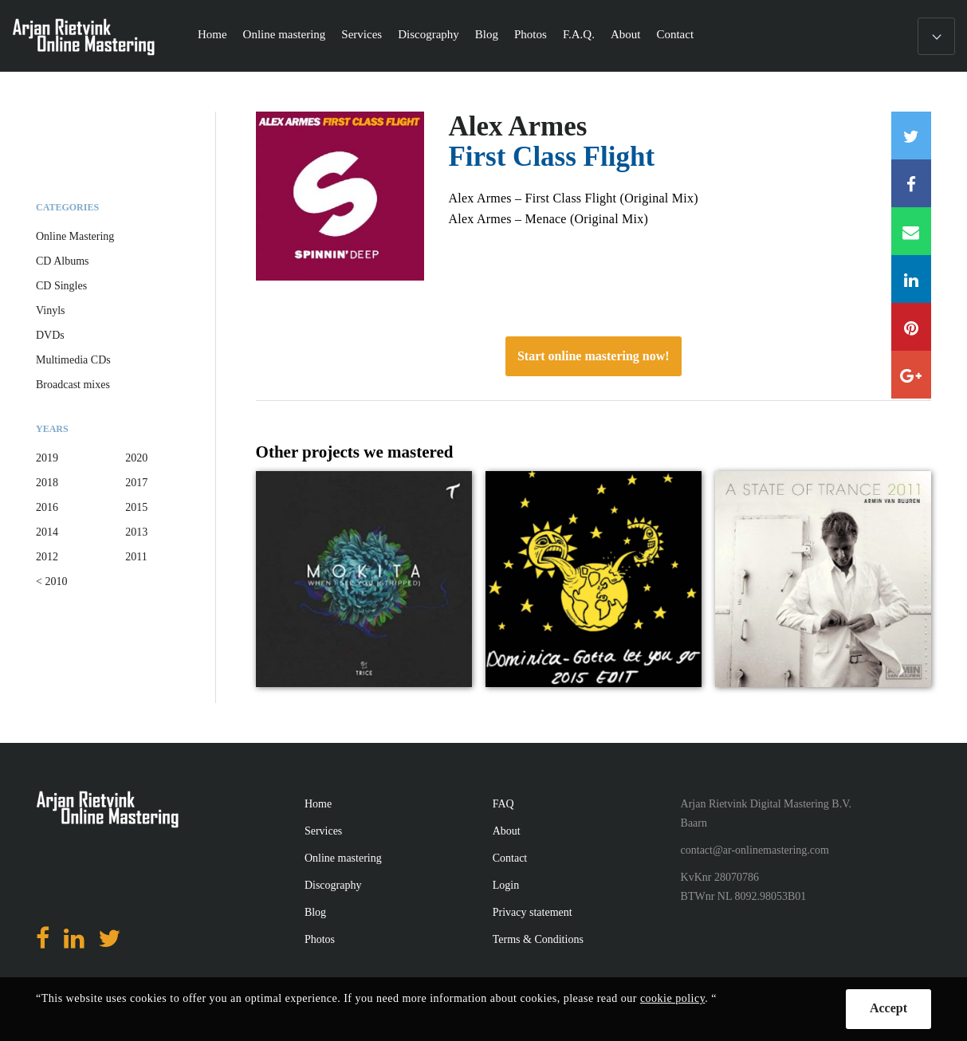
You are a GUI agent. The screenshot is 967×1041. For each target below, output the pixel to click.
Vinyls (50, 310)
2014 (47, 532)
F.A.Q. (579, 34)
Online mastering (284, 34)
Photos (530, 34)
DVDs (50, 335)
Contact (675, 34)
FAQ (503, 804)
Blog (486, 34)
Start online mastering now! (593, 356)
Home (212, 34)
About (626, 34)
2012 (47, 557)
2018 (47, 483)
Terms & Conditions (538, 939)
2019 (47, 458)
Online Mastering (75, 236)
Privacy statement (532, 912)
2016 (47, 507)
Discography (428, 34)
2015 (136, 507)
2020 (136, 458)
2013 (136, 532)
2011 (136, 557)
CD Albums (62, 261)
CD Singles (61, 286)
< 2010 (51, 581)
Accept (888, 1008)
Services (361, 34)
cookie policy (672, 998)
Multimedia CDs (73, 360)
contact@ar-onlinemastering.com (755, 850)
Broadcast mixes (73, 385)
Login (506, 885)
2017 (136, 483)
